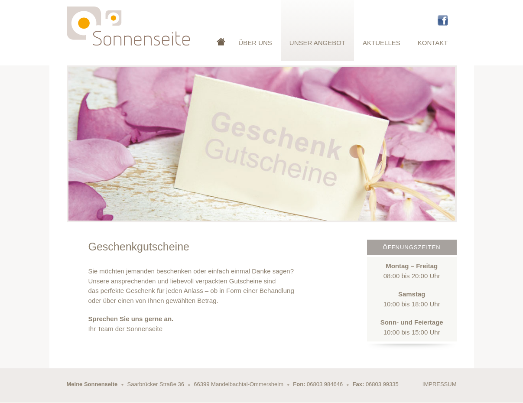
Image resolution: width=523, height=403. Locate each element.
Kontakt (433, 42)
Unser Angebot (317, 42)
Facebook (443, 20)
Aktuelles (381, 42)
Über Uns (255, 42)
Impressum (439, 384)
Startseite (221, 30)
